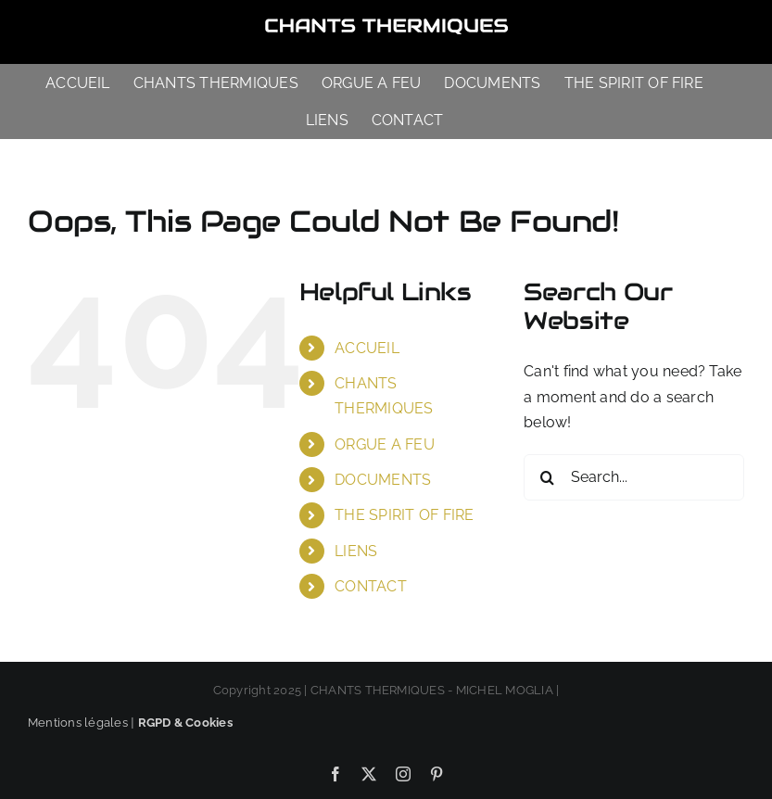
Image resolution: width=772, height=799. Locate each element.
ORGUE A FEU (385, 444)
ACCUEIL (367, 348)
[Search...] (634, 477)
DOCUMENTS (383, 479)
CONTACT (371, 586)
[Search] (547, 477)
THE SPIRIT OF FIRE (404, 515)
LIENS (356, 551)
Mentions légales (78, 722)
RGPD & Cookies (185, 722)
